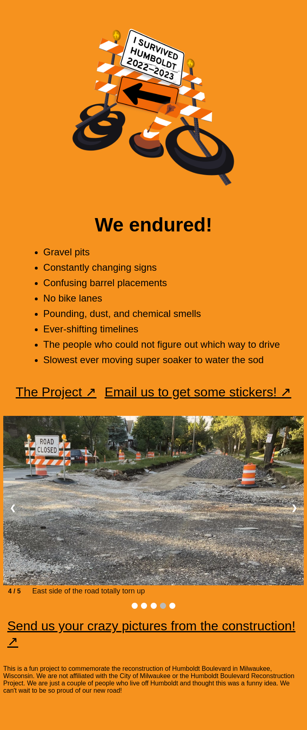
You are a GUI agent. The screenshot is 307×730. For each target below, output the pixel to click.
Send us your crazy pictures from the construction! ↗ (151, 634)
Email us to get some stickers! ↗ (197, 392)
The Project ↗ (56, 392)
